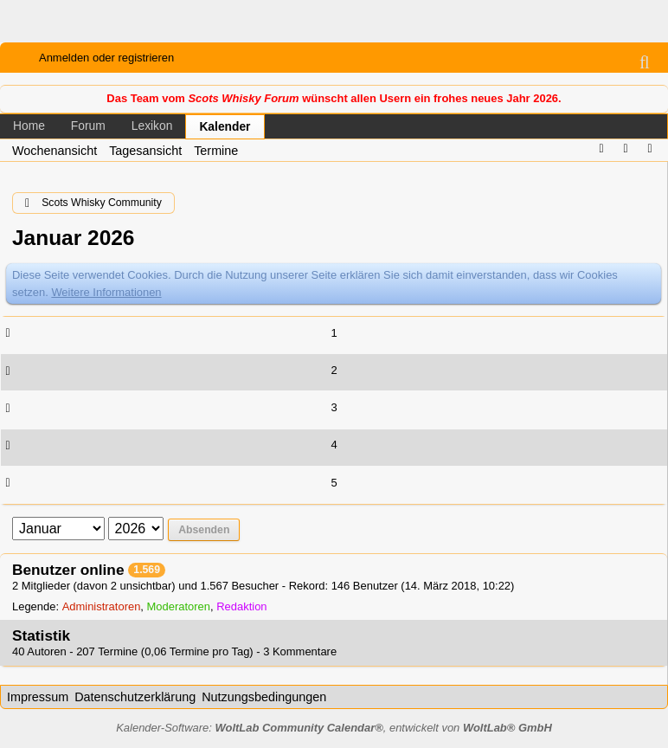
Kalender (224, 126)
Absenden (203, 530)
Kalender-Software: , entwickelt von (334, 727)
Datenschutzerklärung (135, 697)
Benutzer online (68, 569)
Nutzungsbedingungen (264, 697)
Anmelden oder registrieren (106, 57)
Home (29, 125)
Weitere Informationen (106, 292)
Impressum (37, 697)
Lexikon (152, 125)
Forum (88, 125)
